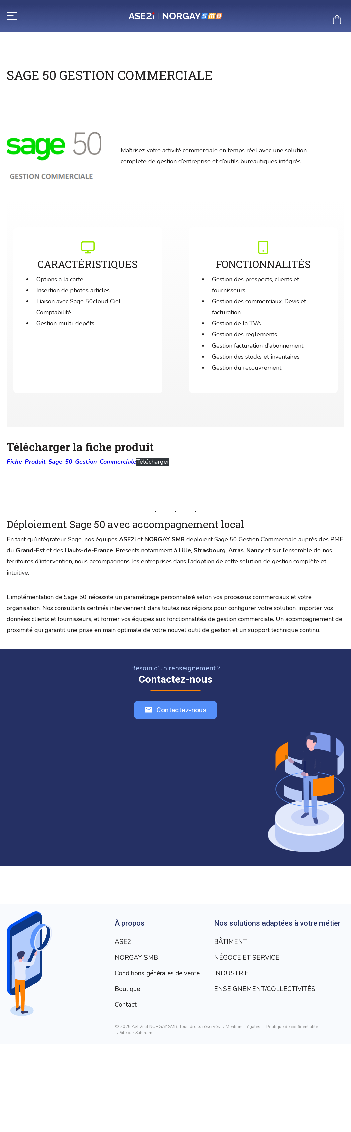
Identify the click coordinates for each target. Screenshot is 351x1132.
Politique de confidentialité (292, 1114)
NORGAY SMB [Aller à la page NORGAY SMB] (137, 957)
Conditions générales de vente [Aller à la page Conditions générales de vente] (161, 973)
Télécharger (152, 462)
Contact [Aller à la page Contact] (126, 1004)
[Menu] (12, 15)
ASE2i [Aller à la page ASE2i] (124, 941)
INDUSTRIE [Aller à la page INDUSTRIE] (132, 1076)
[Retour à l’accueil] (175, 15)
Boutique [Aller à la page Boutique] (128, 988)
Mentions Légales (243, 1114)
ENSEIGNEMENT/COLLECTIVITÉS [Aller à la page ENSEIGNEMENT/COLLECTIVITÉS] (166, 1092)
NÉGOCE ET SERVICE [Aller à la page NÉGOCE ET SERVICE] (147, 1060)
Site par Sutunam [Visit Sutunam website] (136, 1120)
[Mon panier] (337, 19)
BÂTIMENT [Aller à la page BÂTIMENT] (131, 1045)
